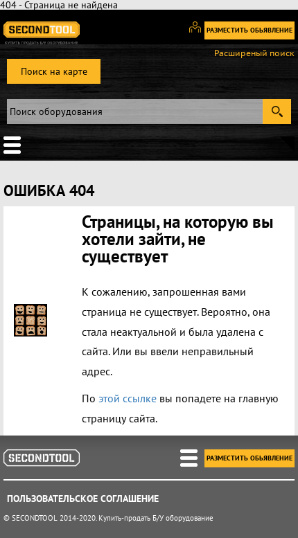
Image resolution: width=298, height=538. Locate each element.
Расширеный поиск (254, 53)
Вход (200, 33)
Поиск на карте (54, 71)
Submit (277, 111)
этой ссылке (127, 398)
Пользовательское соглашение (83, 498)
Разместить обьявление (249, 30)
